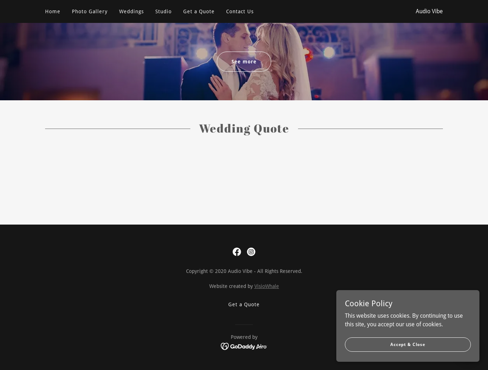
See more (244, 61)
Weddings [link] (131, 11)
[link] (237, 252)
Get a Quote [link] (199, 11)
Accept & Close (407, 344)
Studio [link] (163, 11)
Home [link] (52, 11)
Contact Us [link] (240, 11)
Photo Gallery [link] (90, 11)
